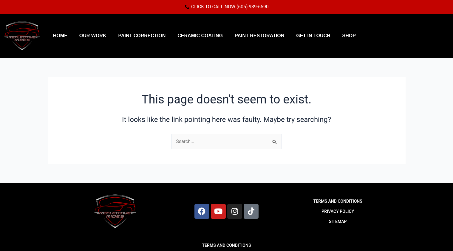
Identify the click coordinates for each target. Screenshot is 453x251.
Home (60, 35)
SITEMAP (338, 221)
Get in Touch (313, 35)
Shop (349, 35)
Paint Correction (142, 35)
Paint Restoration (259, 35)
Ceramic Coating (200, 35)
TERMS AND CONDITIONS (337, 201)
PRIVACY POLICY (337, 211)
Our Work (92, 35)
